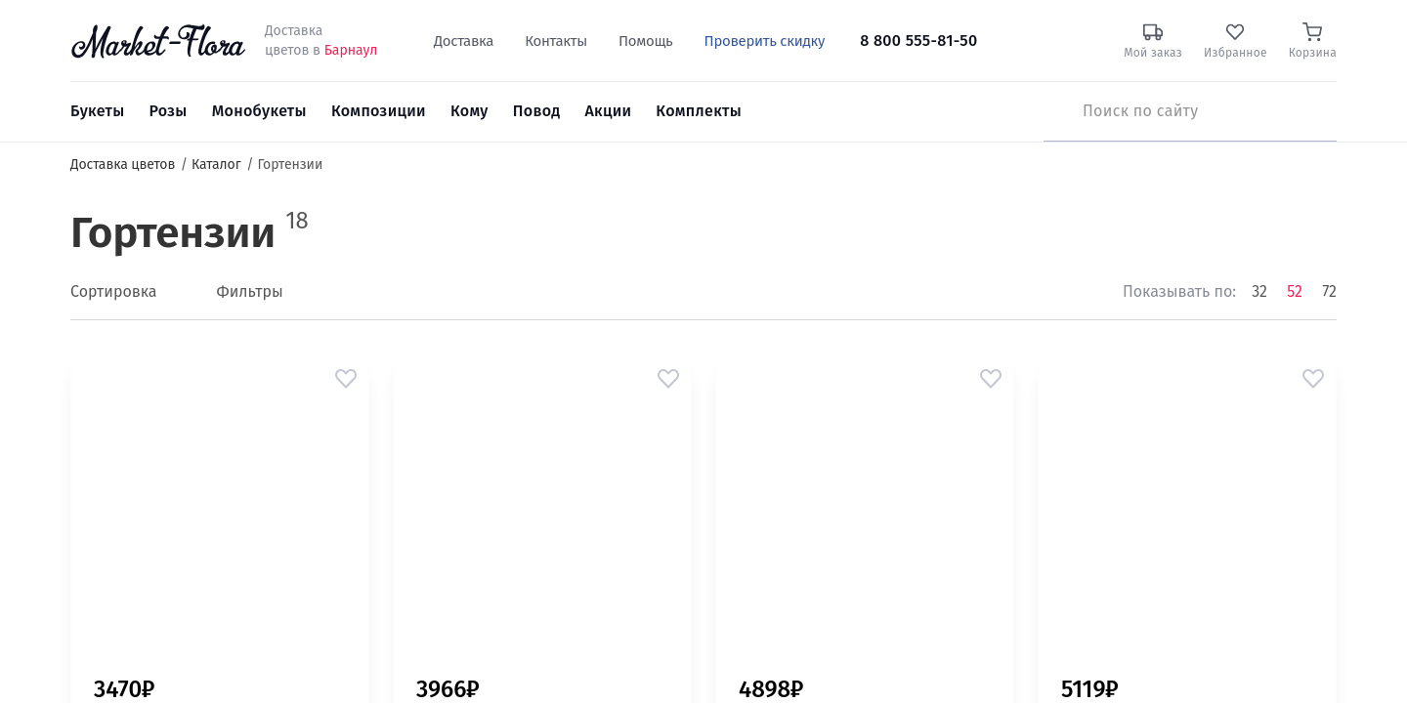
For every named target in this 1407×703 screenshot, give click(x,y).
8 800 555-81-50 (918, 40)
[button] (346, 379)
